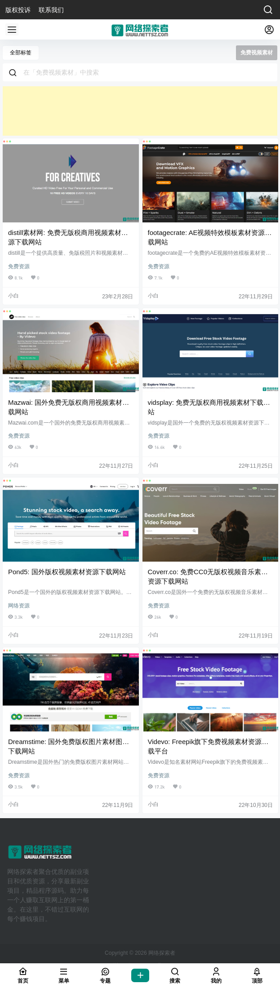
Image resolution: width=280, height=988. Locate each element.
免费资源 (19, 266)
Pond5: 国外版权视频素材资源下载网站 (67, 572)
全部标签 (20, 52)
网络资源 (19, 606)
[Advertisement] (140, 111)
